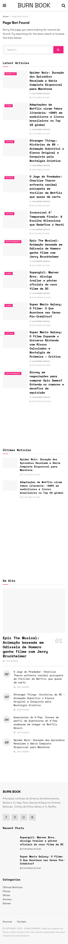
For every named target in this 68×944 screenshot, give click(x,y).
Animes (7, 899)
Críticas (9, 142)
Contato (21, 921)
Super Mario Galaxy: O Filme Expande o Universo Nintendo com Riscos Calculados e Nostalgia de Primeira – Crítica (46, 344)
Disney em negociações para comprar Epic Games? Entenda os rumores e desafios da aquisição (47, 382)
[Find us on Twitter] (14, 817)
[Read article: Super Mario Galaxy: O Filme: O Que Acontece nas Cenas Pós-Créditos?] (15, 311)
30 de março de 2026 (40, 401)
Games (7, 903)
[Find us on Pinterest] (32, 817)
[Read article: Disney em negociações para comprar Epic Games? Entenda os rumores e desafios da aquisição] (15, 379)
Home (6, 16)
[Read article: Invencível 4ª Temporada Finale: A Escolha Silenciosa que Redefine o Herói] (15, 219)
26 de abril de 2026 (40, 169)
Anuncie (7, 921)
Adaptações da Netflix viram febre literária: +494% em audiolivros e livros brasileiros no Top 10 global (47, 114)
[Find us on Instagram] (23, 817)
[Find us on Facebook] (6, 817)
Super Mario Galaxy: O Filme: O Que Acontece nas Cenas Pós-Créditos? (46, 310)
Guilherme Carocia (41, 93)
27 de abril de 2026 (39, 97)
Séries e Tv (11, 74)
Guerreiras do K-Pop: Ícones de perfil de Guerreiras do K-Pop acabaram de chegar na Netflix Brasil (36, 722)
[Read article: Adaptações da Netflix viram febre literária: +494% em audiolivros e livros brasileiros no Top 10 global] (15, 111)
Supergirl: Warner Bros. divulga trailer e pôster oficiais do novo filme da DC (44, 280)
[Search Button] (63, 5)
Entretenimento (13, 242)
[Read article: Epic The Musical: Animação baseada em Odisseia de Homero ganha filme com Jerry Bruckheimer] (15, 247)
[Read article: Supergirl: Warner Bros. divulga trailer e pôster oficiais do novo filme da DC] (15, 279)
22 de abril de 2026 (40, 233)
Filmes (9, 106)
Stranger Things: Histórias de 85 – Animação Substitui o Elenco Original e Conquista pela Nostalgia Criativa (47, 150)
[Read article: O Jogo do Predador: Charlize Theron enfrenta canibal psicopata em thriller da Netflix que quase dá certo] (15, 183)
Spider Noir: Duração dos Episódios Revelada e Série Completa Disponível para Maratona (47, 80)
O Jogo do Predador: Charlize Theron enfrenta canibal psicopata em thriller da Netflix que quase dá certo (46, 186)
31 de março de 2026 (40, 297)
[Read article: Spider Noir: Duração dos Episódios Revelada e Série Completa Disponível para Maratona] (15, 79)
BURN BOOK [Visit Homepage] (34, 5)
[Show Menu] (4, 5)
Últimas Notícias (12, 887)
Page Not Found (20, 16)
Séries (6, 895)
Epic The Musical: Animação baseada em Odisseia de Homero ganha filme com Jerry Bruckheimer (46, 248)
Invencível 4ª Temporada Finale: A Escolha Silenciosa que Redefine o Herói (47, 218)
